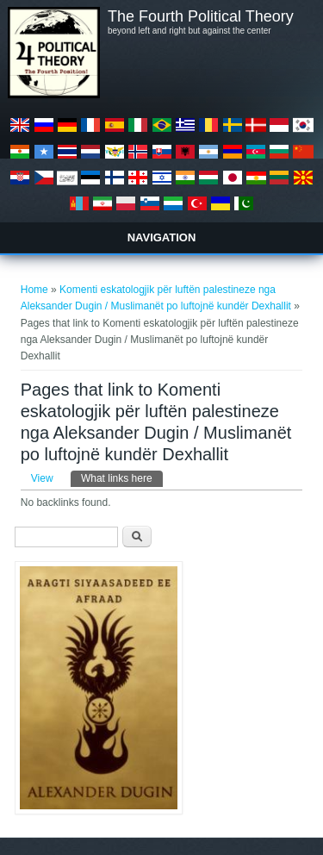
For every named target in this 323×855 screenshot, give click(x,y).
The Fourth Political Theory (201, 16)
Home (34, 290)
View (42, 478)
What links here (122, 477)
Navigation (161, 237)
